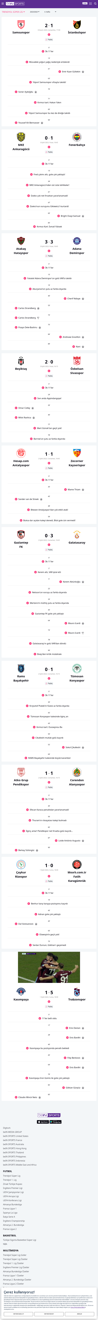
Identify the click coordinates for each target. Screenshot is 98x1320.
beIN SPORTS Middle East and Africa (19, 1164)
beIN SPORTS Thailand (13, 1152)
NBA (5, 1244)
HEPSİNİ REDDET (49, 1314)
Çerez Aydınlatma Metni (78, 1307)
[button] (15, 3)
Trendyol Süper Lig (11, 1175)
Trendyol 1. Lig (9, 1179)
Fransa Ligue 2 (10, 1229)
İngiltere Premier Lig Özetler (16, 1267)
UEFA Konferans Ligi (12, 1200)
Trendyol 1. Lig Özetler (13, 1263)
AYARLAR (79, 1314)
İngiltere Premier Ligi (12, 1188)
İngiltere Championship (14, 1220)
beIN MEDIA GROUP (12, 1132)
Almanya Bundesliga (12, 1204)
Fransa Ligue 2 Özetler (13, 1283)
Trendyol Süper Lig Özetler (15, 1259)
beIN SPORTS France (12, 1140)
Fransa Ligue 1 (10, 1208)
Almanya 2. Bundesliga (13, 1225)
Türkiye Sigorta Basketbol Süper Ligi (19, 1240)
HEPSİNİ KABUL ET (18, 1314)
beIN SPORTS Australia (13, 1144)
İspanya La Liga (10, 1212)
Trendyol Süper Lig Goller (14, 1255)
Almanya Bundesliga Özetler (16, 1271)
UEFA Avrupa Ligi (11, 1196)
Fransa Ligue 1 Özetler (13, 1275)
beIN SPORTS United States (15, 1136)
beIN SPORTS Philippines (14, 1156)
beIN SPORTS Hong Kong (14, 1148)
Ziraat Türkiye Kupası (12, 1184)
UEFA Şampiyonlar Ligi (13, 1192)
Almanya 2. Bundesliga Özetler (17, 1279)
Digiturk (6, 1127)
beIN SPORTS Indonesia (14, 1160)
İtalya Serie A (9, 1216)
